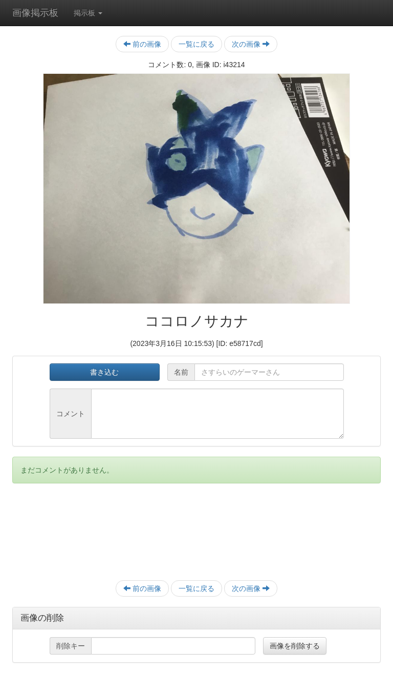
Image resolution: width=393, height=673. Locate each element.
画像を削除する (295, 646)
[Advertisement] (196, 537)
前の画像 (142, 44)
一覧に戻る (196, 44)
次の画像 (251, 44)
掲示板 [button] (88, 13)
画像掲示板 (35, 13)
